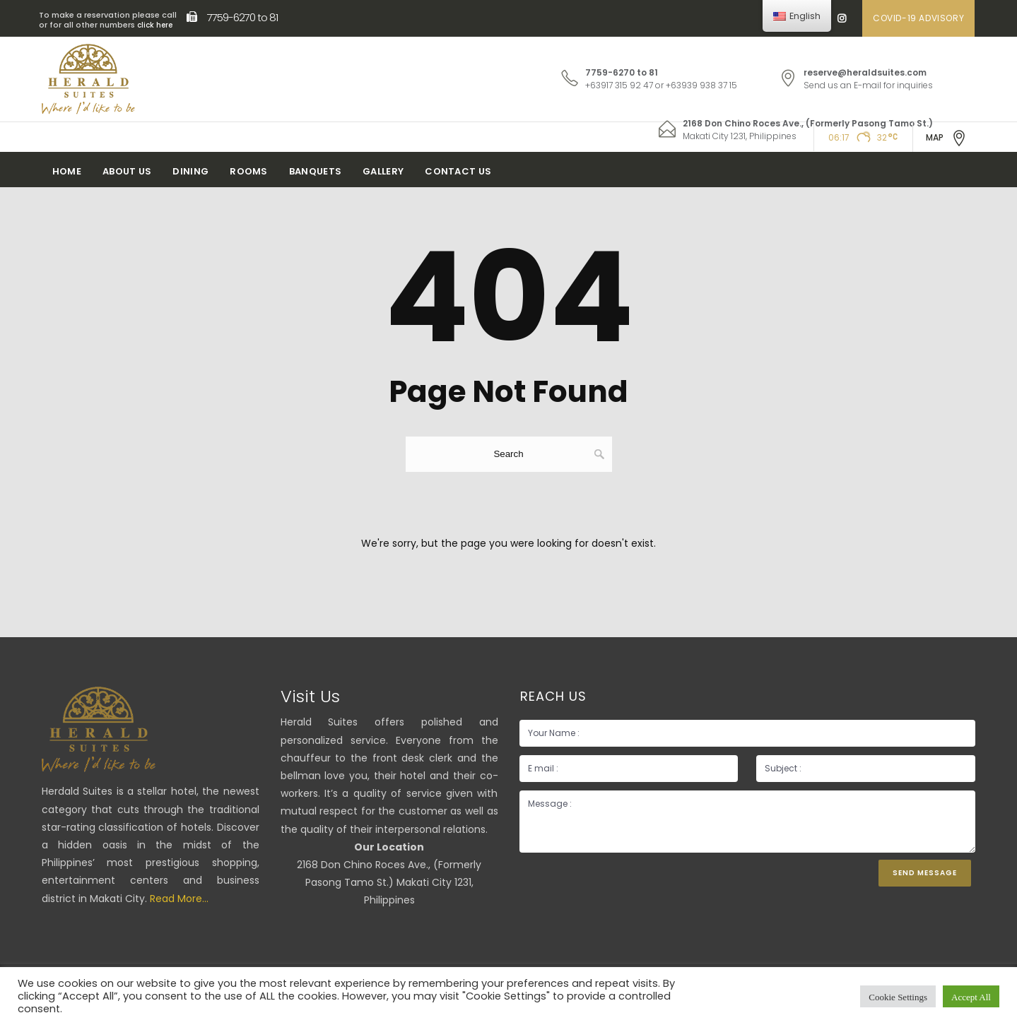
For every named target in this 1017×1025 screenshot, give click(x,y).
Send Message (925, 872)
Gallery (383, 171)
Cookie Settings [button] (898, 996)
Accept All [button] (971, 996)
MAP (947, 138)
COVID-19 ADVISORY (918, 18)
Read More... (179, 898)
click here (154, 25)
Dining (190, 171)
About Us (126, 171)
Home (66, 171)
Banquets (315, 171)
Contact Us (458, 171)
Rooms (249, 171)
